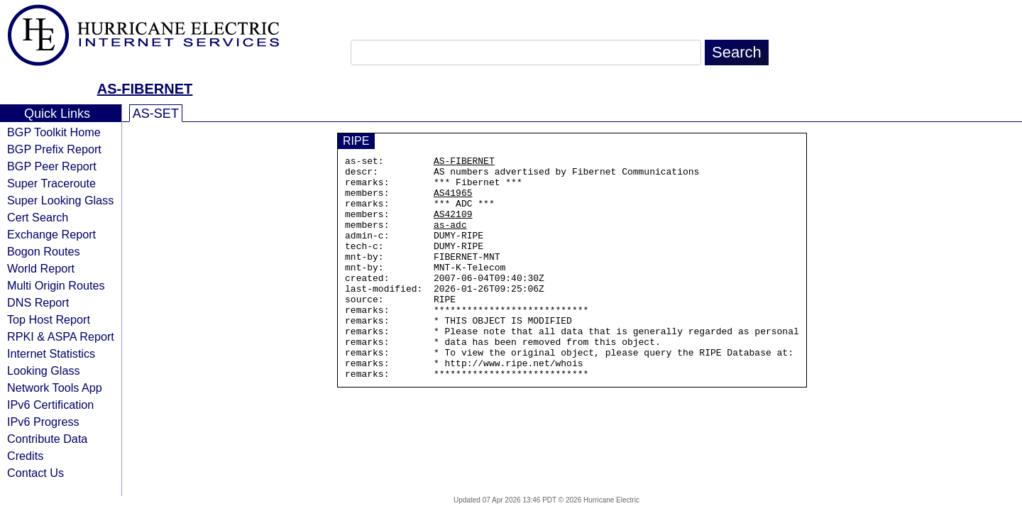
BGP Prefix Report (54, 149)
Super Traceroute (51, 183)
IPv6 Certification (50, 404)
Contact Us (35, 472)
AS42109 (453, 226)
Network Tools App (54, 387)
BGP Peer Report (52, 166)
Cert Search (37, 217)
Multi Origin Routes (56, 285)
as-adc (450, 239)
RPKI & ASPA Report (60, 336)
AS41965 (453, 200)
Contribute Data (47, 438)
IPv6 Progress (43, 421)
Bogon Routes (43, 251)
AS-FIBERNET (144, 89)
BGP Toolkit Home (54, 132)
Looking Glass (43, 370)
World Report (41, 268)
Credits (25, 455)
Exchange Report (51, 234)
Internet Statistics (51, 353)
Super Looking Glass (60, 200)
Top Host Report (48, 319)
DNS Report (38, 302)
